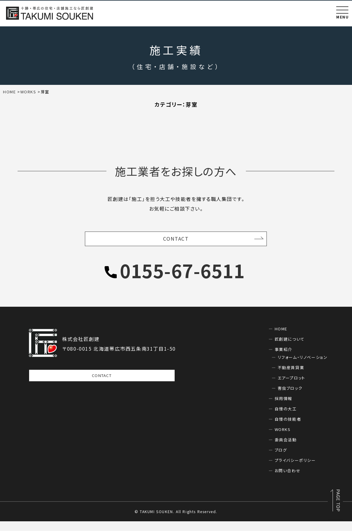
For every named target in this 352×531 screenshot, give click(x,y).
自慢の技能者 (288, 429)
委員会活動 (286, 449)
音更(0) (294, 125)
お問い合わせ (288, 480)
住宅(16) (102, 125)
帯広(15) (136, 125)
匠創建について (290, 349)
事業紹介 (283, 359)
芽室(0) (263, 125)
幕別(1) (168, 125)
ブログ (281, 460)
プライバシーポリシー (295, 470)
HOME (281, 338)
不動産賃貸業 (291, 377)
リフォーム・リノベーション (303, 367)
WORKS (283, 439)
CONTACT (176, 247)
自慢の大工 (286, 418)
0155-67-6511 (182, 280)
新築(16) (232, 125)
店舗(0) (199, 125)
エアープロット (291, 387)
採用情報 (283, 408)
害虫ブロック (290, 398)
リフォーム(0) (64, 125)
